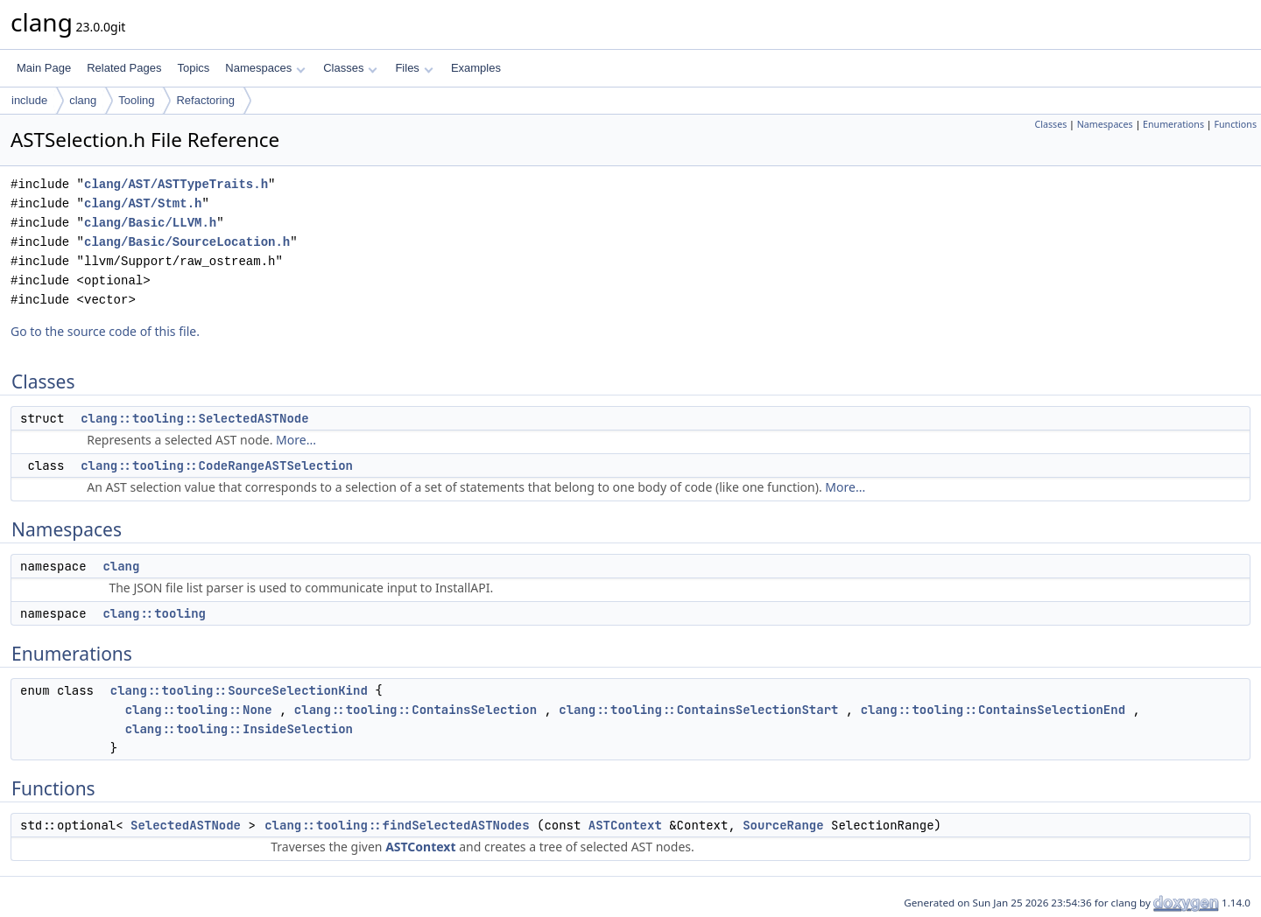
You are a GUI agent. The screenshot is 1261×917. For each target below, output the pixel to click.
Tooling (136, 100)
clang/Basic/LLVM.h (150, 222)
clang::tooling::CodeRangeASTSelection (217, 465)
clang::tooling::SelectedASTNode (194, 418)
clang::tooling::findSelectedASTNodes (396, 825)
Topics (193, 67)
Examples (476, 67)
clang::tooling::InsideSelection (239, 729)
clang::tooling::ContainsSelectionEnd (993, 710)
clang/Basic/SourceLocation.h (187, 242)
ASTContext (625, 825)
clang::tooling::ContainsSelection (415, 710)
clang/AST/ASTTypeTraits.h (176, 184)
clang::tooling (154, 613)
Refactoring (205, 100)
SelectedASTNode (185, 825)
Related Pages (124, 67)
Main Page (44, 67)
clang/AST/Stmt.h (142, 203)
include (29, 100)
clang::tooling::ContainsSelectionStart (698, 710)
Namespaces (265, 67)
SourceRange (783, 825)
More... (296, 439)
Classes (350, 67)
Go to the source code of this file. (105, 331)
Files (414, 67)
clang (82, 100)
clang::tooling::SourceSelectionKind (239, 690)
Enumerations (1173, 124)
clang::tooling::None (198, 710)
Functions (1235, 124)
